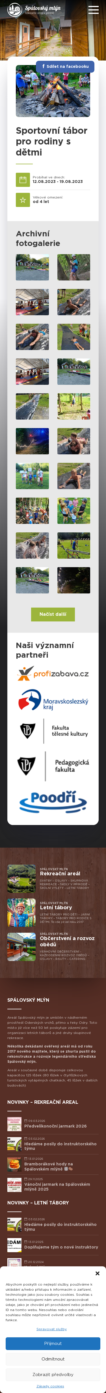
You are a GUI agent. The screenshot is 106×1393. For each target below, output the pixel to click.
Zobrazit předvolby (53, 1375)
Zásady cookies (50, 1386)
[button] (97, 1273)
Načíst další (53, 614)
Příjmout (53, 1344)
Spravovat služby (51, 1329)
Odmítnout (53, 1359)
